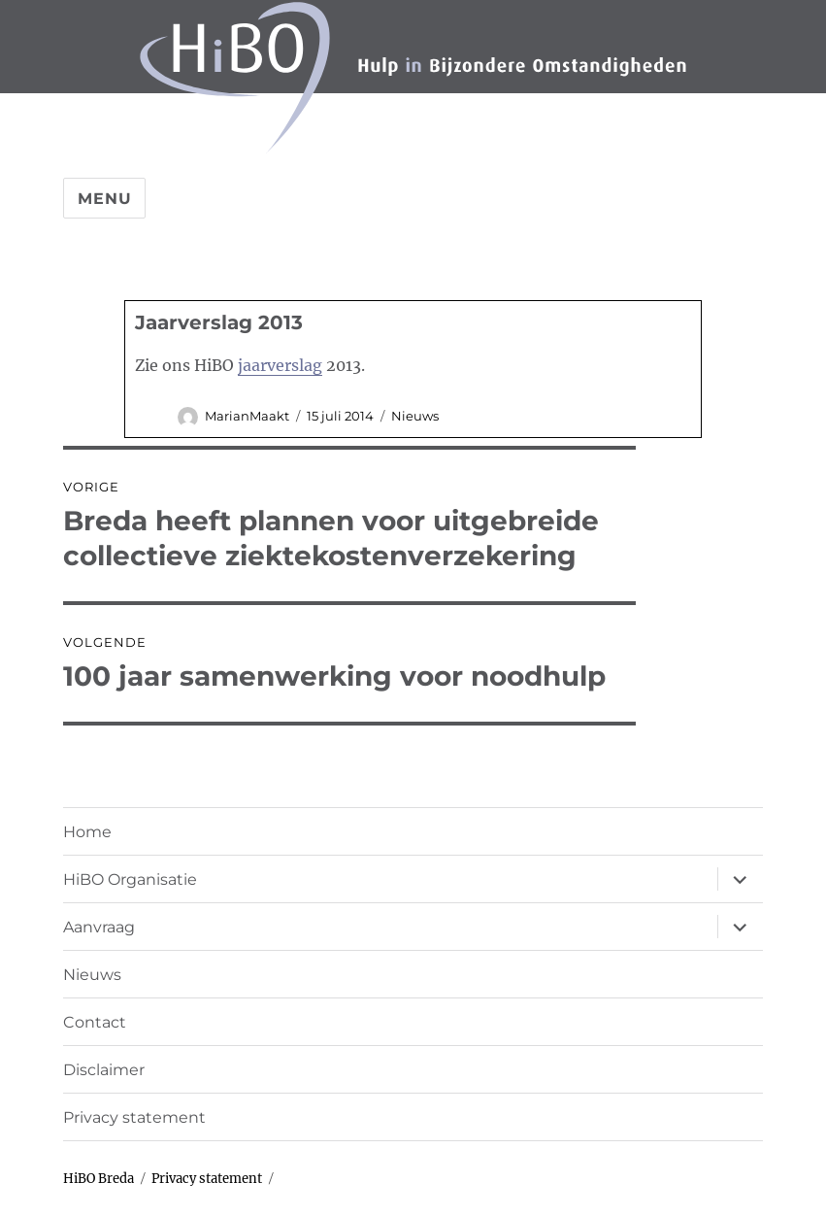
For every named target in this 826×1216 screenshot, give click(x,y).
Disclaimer (104, 1070)
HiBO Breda (98, 1178)
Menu (104, 198)
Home (87, 832)
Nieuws (415, 415)
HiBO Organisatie (130, 879)
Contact (94, 1022)
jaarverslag (280, 365)
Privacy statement (134, 1117)
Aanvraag (99, 927)
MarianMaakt (247, 415)
